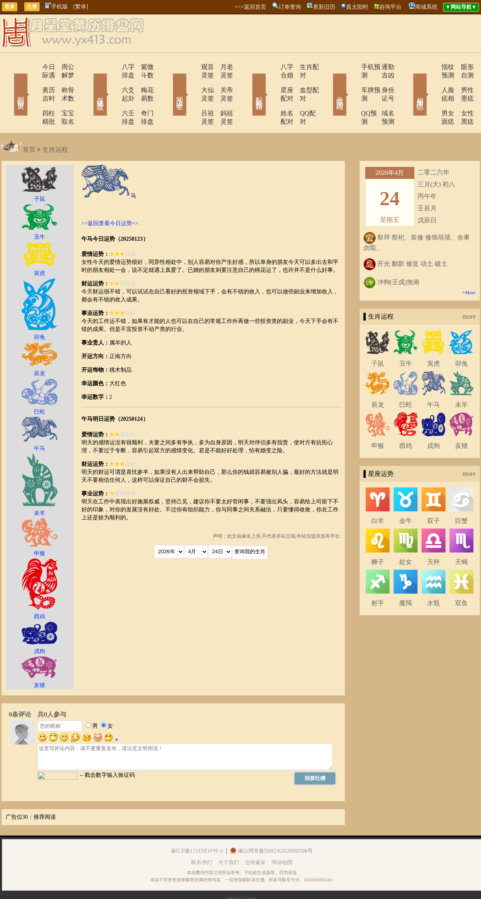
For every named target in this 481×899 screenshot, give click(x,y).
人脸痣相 (431, 81)
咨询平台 (390, 7)
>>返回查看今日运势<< (110, 198)
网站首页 (9, 83)
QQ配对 (301, 96)
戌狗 (433, 420)
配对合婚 (249, 83)
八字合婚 (271, 66)
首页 (29, 124)
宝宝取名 (63, 96)
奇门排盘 (143, 96)
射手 (377, 577)
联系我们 (201, 837)
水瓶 (433, 577)
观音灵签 (191, 66)
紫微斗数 (143, 66)
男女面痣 (431, 96)
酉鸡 (405, 420)
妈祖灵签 (223, 96)
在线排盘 (89, 83)
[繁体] (80, 7)
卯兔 (461, 338)
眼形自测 (462, 66)
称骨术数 (63, 81)
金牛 (405, 495)
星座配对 (271, 81)
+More (469, 267)
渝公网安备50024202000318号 (271, 825)
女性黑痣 (462, 96)
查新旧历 (324, 7)
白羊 (377, 495)
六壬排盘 (112, 96)
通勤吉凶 (382, 66)
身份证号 (382, 81)
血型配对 (302, 81)
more (469, 291)
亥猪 (461, 420)
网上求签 (169, 83)
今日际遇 (32, 66)
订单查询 (290, 7)
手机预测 (351, 66)
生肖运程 (55, 124)
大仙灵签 (191, 81)
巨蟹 (461, 495)
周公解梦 (63, 66)
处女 (405, 536)
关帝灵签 (223, 81)
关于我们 (228, 837)
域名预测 (382, 96)
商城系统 (426, 7)
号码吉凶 (329, 83)
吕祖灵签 (191, 96)
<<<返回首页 (250, 7)
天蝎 (461, 536)
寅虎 (433, 338)
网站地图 (281, 837)
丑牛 (405, 338)
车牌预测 (351, 81)
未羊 (461, 379)
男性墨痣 (462, 81)
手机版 (56, 7)
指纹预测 (431, 66)
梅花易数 (143, 81)
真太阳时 (357, 7)
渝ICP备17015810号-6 (197, 825)
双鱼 (461, 577)
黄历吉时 (32, 81)
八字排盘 (112, 66)
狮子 (377, 536)
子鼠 (377, 338)
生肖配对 (302, 66)
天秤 (433, 536)
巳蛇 (405, 379)
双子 (433, 495)
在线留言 (255, 837)
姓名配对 (271, 96)
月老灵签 (223, 66)
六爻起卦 (112, 81)
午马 (433, 379)
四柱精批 (32, 96)
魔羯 (405, 577)
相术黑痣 (408, 83)
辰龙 (377, 379)
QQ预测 (349, 96)
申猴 (377, 420)
